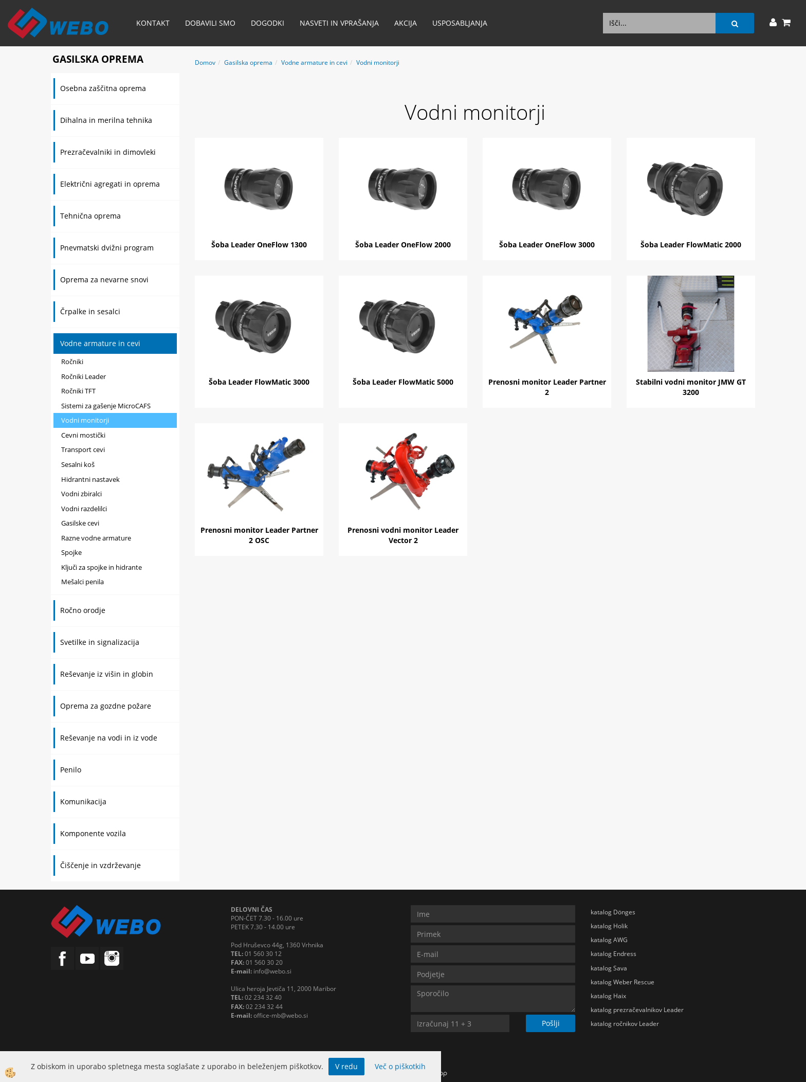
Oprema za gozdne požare (105, 706)
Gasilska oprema (248, 62)
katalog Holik (609, 926)
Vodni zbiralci (81, 493)
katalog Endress (613, 953)
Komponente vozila (93, 833)
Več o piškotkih (400, 1066)
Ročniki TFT (78, 390)
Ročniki (72, 361)
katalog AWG (609, 939)
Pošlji (551, 1023)
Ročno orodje (82, 610)
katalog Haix (608, 995)
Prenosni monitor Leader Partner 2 (547, 387)
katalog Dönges (613, 912)
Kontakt (153, 23)
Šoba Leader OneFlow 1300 (259, 244)
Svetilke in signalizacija (99, 642)
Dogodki (267, 23)
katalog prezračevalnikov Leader (637, 1009)
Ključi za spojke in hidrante (101, 567)
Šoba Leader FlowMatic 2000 (690, 244)
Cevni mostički (83, 435)
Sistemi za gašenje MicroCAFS (106, 405)
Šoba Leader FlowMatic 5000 (403, 382)
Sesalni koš (78, 464)
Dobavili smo (210, 23)
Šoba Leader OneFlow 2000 (403, 244)
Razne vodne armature (96, 538)
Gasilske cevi (80, 523)
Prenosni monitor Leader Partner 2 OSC (259, 535)
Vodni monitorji (85, 420)
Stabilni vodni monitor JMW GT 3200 (691, 387)
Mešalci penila (82, 581)
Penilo (70, 769)
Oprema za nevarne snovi (104, 279)
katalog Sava (609, 968)
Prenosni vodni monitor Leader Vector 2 (403, 535)
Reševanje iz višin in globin (106, 674)
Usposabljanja (459, 23)
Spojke (71, 552)
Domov (205, 62)
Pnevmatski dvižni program (107, 248)
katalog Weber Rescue (622, 982)
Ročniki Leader (83, 376)
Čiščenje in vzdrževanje (100, 865)
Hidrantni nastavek (90, 479)
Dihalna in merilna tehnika (106, 120)
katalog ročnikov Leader (625, 1023)
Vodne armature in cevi (100, 343)
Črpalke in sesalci (90, 311)
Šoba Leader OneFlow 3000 (547, 244)
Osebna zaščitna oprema (103, 88)
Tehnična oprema (90, 216)
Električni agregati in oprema (110, 184)
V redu (346, 1066)
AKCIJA (405, 23)
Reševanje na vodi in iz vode (108, 738)
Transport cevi (83, 449)
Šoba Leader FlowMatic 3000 (259, 382)
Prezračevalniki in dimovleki (108, 152)
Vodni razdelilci (84, 508)
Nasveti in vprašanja (339, 23)
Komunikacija (83, 801)
